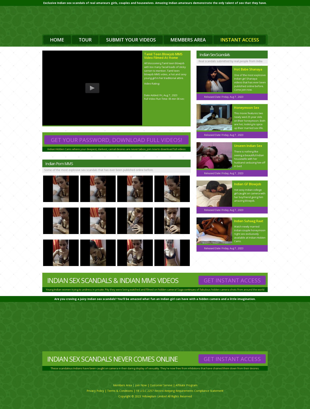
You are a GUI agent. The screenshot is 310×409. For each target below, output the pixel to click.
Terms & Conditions (120, 391)
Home (57, 39)
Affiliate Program (186, 385)
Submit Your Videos (131, 39)
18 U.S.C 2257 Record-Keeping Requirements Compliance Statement (179, 391)
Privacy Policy (95, 391)
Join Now (141, 385)
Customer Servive (161, 385)
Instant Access (239, 39)
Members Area (188, 39)
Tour (85, 39)
